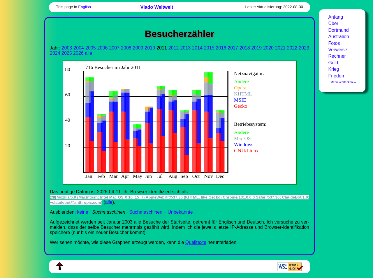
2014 (197, 47)
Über (333, 23)
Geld (333, 62)
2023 (304, 47)
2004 (78, 47)
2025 (66, 53)
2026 (78, 53)
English (84, 7)
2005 (90, 47)
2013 (185, 47)
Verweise (337, 49)
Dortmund (338, 30)
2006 (102, 47)
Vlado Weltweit (156, 7)
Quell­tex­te (195, 242)
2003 (67, 47)
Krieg (333, 69)
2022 (292, 47)
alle (88, 53)
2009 (138, 47)
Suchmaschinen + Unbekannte (161, 212)
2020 (268, 47)
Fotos (334, 43)
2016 (221, 47)
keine (82, 212)
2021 (280, 47)
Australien (338, 36)
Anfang (335, 17)
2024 (55, 53)
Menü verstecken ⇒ (343, 82)
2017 (233, 47)
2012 (173, 47)
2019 (256, 47)
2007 (114, 47)
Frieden (336, 75)
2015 (209, 47)
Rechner (337, 56)
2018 (245, 47)
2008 (126, 47)
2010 (150, 47)
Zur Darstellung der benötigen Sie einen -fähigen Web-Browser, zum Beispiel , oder (175, 122)
